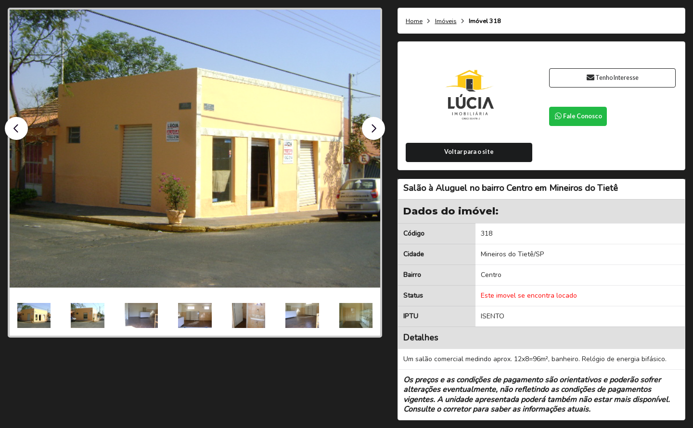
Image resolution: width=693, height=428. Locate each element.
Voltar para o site (469, 151)
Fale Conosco (578, 116)
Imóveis (446, 21)
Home (414, 21)
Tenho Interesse (612, 77)
